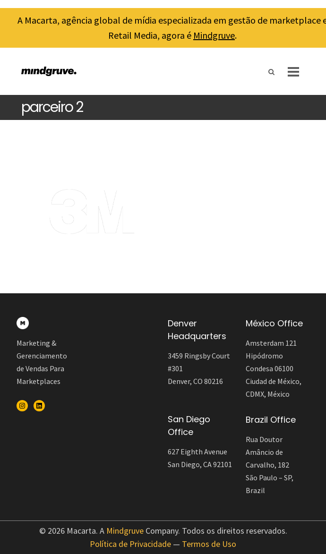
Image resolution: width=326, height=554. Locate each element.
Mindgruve (214, 35)
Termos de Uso (209, 543)
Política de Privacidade (130, 543)
